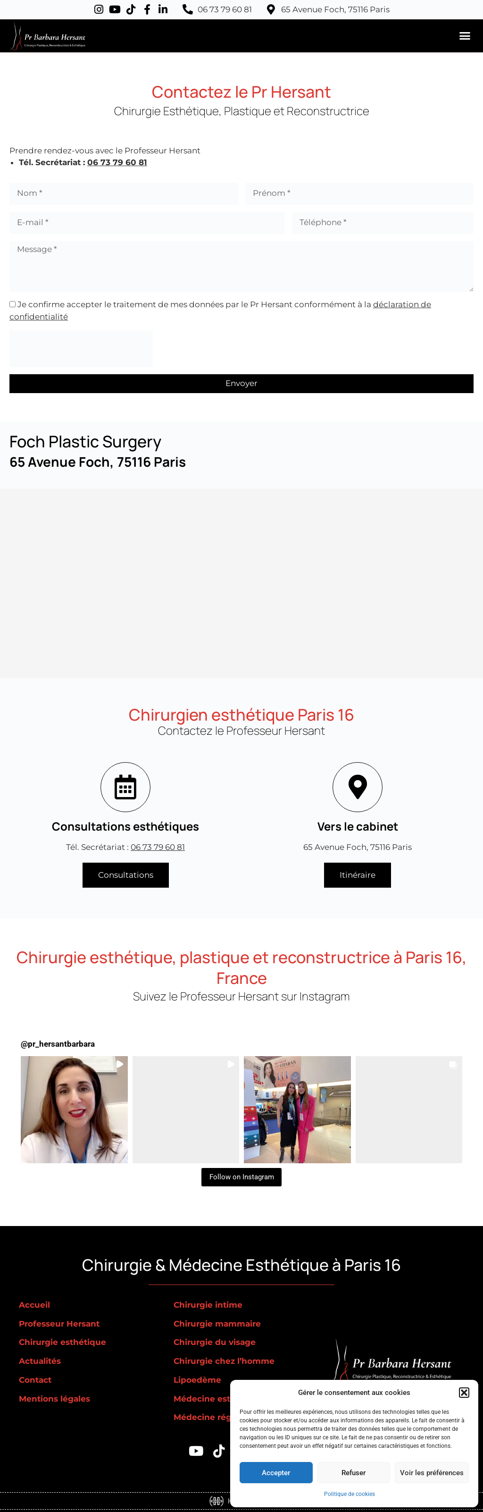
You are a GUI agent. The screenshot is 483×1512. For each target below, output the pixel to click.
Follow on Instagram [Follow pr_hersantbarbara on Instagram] (241, 1177)
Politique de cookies (349, 1494)
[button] (464, 1392)
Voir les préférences (432, 1473)
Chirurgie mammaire (217, 1323)
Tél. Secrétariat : (125, 847)
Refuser (353, 1473)
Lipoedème (197, 1380)
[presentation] (81, 348)
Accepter (276, 1473)
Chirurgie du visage (215, 1342)
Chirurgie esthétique (62, 1342)
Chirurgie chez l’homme (224, 1361)
